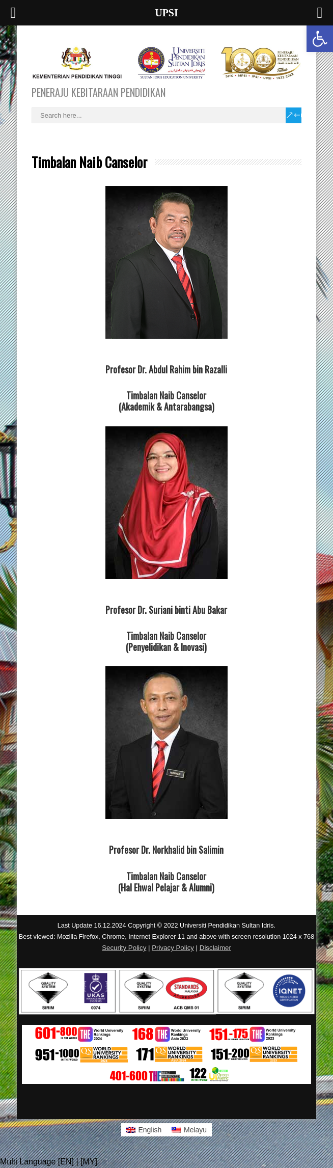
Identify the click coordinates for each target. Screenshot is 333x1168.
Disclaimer (215, 948)
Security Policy (124, 948)
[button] (320, 38)
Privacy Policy (173, 948)
